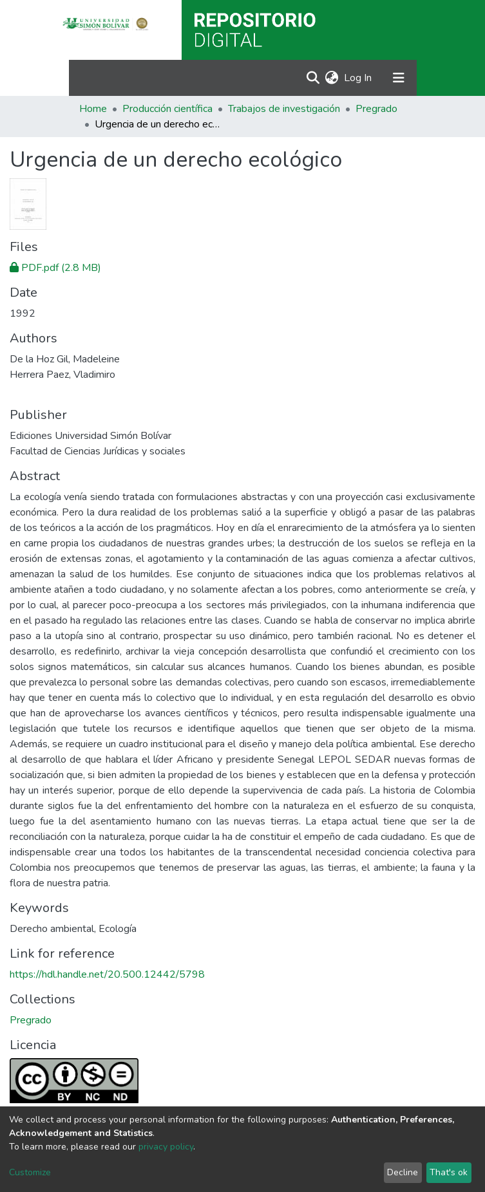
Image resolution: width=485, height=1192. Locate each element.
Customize (30, 1172)
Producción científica (167, 109)
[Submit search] (313, 78)
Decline (402, 1172)
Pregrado (376, 109)
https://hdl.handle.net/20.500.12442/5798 (107, 974)
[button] (332, 78)
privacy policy (165, 1147)
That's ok (449, 1172)
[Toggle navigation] (399, 78)
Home (93, 109)
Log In (358, 78)
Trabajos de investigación (284, 109)
